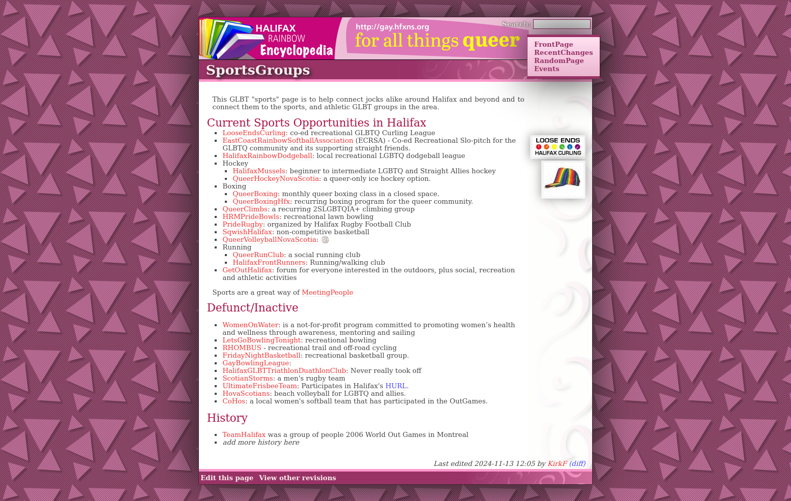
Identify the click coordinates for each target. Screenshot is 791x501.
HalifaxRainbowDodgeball (267, 156)
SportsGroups (258, 70)
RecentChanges (563, 52)
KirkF (557, 463)
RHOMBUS (241, 348)
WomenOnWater (250, 325)
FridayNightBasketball (261, 355)
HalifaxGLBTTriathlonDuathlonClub (284, 370)
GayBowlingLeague (255, 363)
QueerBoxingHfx (260, 201)
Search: (516, 24)
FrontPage (553, 44)
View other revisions (297, 478)
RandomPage (559, 60)
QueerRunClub (257, 255)
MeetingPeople (327, 292)
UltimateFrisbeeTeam (259, 386)
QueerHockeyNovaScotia (275, 178)
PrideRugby (242, 224)
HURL (396, 386)
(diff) (577, 463)
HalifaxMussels (258, 171)
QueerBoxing (254, 194)
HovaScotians (246, 393)
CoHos (233, 401)
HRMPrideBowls (250, 217)
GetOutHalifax (247, 270)
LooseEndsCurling (253, 133)
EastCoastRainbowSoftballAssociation (287, 140)
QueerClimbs (244, 209)
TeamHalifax (244, 435)
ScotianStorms (247, 378)
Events (547, 69)
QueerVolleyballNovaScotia (269, 239)
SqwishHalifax (247, 232)
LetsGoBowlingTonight (261, 340)
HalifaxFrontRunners (268, 262)
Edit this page (226, 478)
